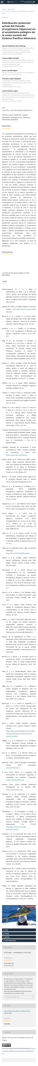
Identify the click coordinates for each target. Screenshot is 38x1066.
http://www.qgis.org (13, 768)
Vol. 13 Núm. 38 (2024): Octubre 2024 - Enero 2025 (18, 12)
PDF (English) (10, 940)
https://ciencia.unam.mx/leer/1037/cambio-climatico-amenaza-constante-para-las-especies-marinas (20, 733)
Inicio (4, 9)
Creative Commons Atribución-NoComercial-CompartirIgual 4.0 (19, 1050)
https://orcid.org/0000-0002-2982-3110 (12, 86)
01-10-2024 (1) (9, 965)
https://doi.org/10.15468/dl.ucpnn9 (17, 553)
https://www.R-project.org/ (15, 780)
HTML (7, 933)
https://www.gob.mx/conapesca (16, 455)
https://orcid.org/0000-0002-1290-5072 (12, 101)
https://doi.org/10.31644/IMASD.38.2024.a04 (17, 110)
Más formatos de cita (12, 997)
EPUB (7, 937)
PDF (6, 930)
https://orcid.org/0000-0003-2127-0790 (12, 66)
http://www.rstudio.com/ (14, 789)
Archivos (11, 9)
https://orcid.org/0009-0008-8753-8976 (12, 54)
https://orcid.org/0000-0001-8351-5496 (12, 74)
